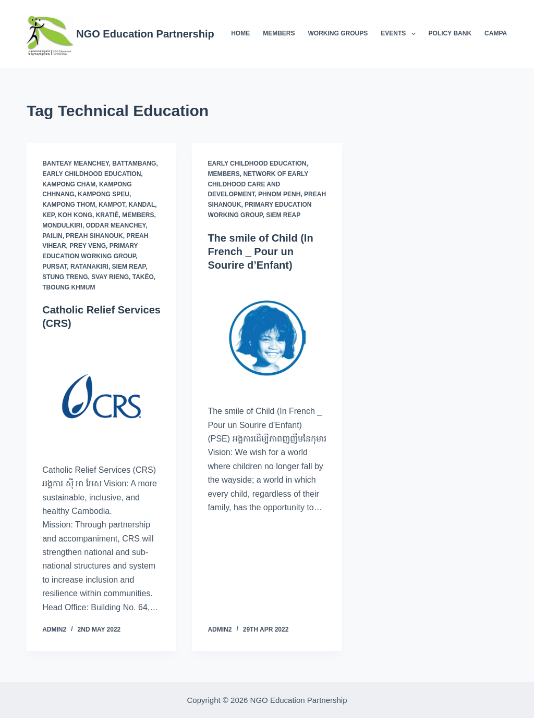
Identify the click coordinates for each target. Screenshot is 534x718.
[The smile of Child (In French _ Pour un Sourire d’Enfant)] (267, 338)
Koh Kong (75, 215)
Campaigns (503, 33)
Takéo (143, 277)
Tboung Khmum (68, 287)
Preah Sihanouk (94, 236)
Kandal (142, 204)
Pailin (52, 236)
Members (279, 33)
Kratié (107, 215)
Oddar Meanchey (116, 225)
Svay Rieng (110, 277)
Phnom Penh (279, 194)
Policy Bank (450, 33)
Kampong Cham (68, 184)
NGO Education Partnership (145, 34)
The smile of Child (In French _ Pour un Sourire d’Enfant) (260, 251)
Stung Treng (65, 277)
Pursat (54, 266)
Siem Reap (128, 266)
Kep (48, 215)
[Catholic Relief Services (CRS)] (101, 396)
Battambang (134, 163)
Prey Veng (87, 245)
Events (400, 34)
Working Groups (338, 33)
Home (240, 33)
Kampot (112, 204)
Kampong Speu (103, 194)
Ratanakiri (89, 266)
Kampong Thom (68, 204)
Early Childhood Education (91, 174)
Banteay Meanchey (75, 163)
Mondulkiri (62, 225)
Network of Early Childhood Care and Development (258, 184)
